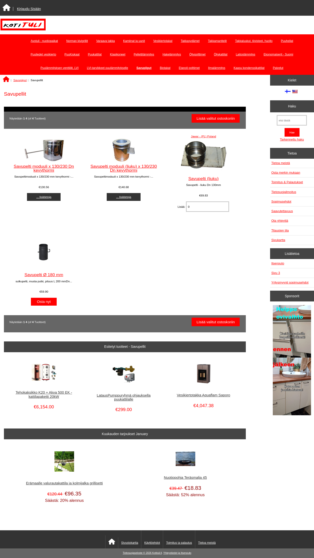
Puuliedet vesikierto (43, 54)
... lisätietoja (43, 196)
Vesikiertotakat (162, 41)
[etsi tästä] (292, 120)
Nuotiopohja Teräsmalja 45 (185, 478)
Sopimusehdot (281, 201)
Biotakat (165, 68)
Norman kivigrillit (77, 41)
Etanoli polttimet (189, 68)
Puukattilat (95, 54)
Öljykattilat (220, 54)
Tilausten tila (280, 230)
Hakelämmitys (171, 54)
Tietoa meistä (280, 163)
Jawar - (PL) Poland (203, 136)
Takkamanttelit (217, 41)
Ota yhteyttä (279, 220)
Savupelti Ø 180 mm (44, 274)
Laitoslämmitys (245, 54)
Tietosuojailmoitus (283, 192)
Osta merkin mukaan (285, 172)
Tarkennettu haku (292, 139)
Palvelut (278, 68)
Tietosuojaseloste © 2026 (137, 553)
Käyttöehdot (152, 543)
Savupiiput (20, 80)
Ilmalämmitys (216, 68)
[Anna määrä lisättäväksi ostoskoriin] (207, 206)
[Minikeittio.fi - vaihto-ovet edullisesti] (292, 360)
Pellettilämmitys (144, 54)
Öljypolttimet (197, 54)
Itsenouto (277, 263)
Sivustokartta (129, 543)
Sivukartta (278, 240)
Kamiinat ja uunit (134, 41)
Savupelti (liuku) (203, 178)
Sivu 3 (275, 273)
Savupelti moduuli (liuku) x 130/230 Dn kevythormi (124, 168)
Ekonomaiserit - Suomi (278, 54)
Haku (292, 106)
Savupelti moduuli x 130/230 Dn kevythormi (44, 168)
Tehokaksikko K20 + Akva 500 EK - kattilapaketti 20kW (43, 394)
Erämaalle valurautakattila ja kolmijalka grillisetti (64, 483)
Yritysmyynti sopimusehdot (290, 282)
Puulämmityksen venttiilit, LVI (59, 68)
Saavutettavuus (282, 211)
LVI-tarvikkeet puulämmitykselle (107, 68)
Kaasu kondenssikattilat (249, 68)
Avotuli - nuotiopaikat (44, 41)
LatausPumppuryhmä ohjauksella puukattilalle (123, 397)
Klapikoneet (117, 54)
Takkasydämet (190, 41)
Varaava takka (105, 41)
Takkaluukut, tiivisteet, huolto (254, 41)
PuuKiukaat (72, 54)
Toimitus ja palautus (179, 543)
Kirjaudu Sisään (29, 9)
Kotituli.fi (157, 553)
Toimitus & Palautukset (287, 182)
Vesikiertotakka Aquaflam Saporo (203, 395)
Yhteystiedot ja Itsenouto (177, 553)
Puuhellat (287, 41)
